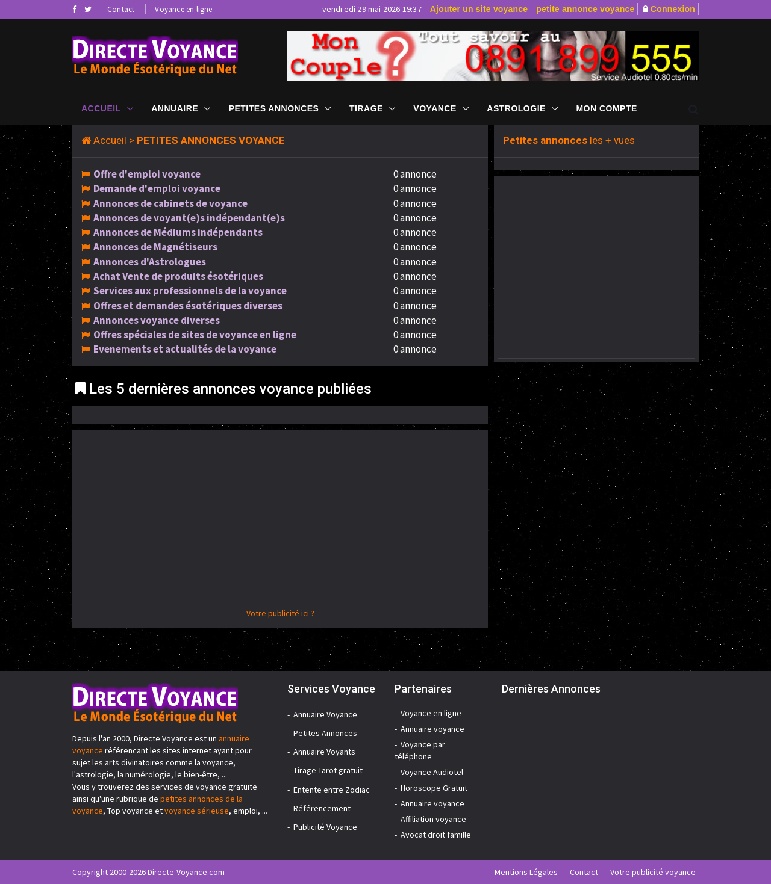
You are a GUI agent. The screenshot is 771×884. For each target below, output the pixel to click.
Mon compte (606, 108)
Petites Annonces (274, 108)
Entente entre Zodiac (331, 789)
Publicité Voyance (325, 826)
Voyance (434, 108)
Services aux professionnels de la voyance (190, 290)
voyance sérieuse (196, 810)
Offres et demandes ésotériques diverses (187, 305)
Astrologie (516, 108)
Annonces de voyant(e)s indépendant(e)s (189, 217)
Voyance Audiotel (432, 772)
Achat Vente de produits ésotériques (178, 276)
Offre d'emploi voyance (147, 174)
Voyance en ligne (183, 9)
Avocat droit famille (436, 834)
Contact (120, 9)
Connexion (673, 9)
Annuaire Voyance (325, 714)
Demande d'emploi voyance (156, 188)
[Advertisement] (280, 523)
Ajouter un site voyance (479, 9)
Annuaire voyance (432, 728)
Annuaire (174, 108)
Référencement (322, 808)
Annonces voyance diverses (156, 320)
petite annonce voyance (585, 9)
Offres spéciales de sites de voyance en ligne (194, 334)
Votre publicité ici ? (280, 613)
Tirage (366, 108)
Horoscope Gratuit (434, 787)
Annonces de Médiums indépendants (178, 232)
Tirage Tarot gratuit (328, 770)
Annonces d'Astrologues (149, 261)
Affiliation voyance (433, 819)
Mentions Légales (526, 872)
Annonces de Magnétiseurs (155, 246)
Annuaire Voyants (324, 751)
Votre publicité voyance (653, 872)
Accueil (101, 108)
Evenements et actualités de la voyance (184, 349)
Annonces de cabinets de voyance (170, 203)
